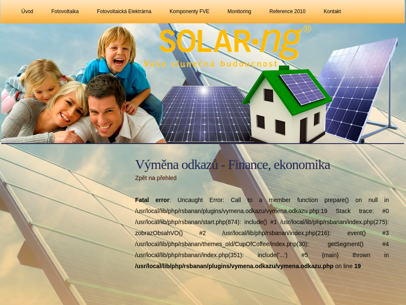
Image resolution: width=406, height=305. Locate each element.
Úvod (27, 11)
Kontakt (332, 11)
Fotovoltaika (65, 11)
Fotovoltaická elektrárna (124, 11)
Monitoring (239, 11)
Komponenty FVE (189, 11)
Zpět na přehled (156, 178)
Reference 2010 (287, 11)
